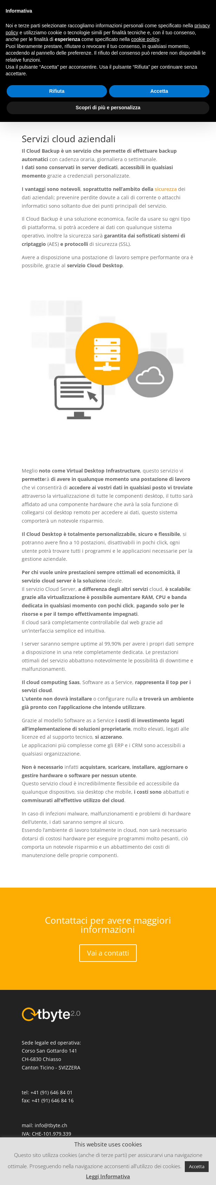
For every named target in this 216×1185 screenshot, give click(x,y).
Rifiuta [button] (57, 91)
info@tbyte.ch (51, 1125)
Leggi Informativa (108, 1176)
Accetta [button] (196, 1166)
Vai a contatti (108, 953)
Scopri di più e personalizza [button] (108, 107)
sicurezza (166, 189)
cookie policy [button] (145, 39)
